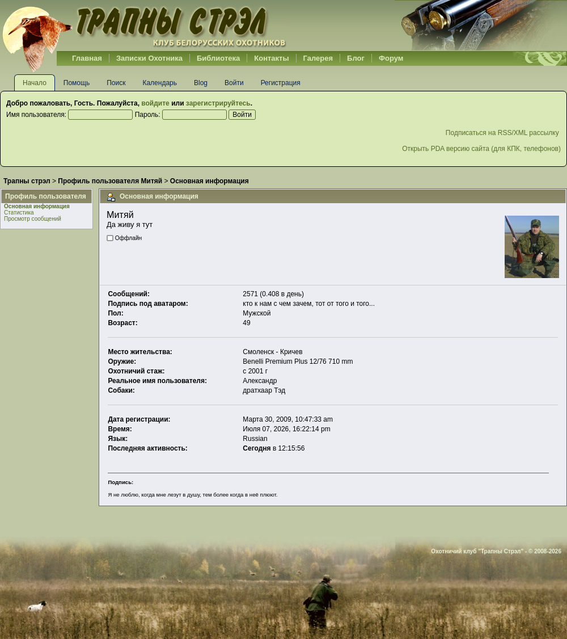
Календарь (159, 83)
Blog (201, 83)
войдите (155, 103)
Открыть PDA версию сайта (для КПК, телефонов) (481, 149)
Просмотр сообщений (32, 219)
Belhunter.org (144, 25)
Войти (234, 83)
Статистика (19, 212)
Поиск (116, 83)
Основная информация (37, 206)
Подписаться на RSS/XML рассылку (503, 133)
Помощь (77, 83)
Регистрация (281, 83)
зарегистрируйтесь (218, 103)
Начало (34, 83)
